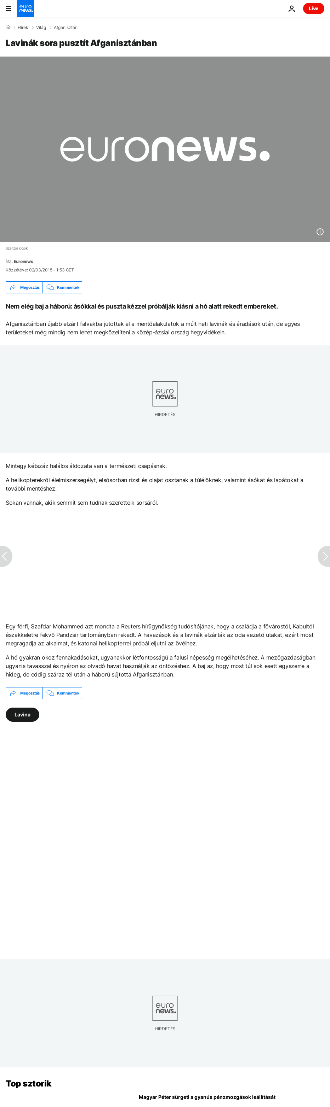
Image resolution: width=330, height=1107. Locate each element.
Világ (41, 27)
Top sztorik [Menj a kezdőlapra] (29, 1083)
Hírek (23, 27)
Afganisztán (66, 27)
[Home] (8, 27)
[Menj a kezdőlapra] (25, 8)
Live (314, 8)
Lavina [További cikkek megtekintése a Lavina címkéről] (22, 714)
